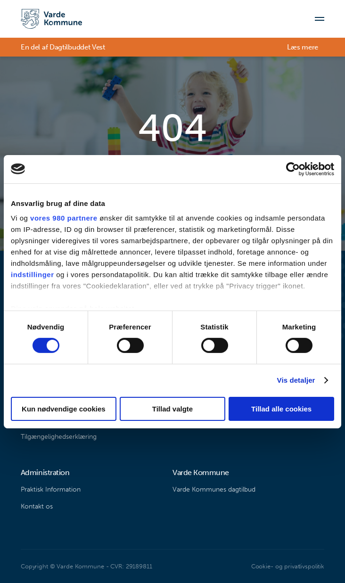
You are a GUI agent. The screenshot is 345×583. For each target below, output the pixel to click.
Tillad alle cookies (281, 409)
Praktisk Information (51, 489)
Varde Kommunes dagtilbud (213, 489)
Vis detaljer (296, 380)
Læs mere (302, 47)
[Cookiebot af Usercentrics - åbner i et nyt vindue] (293, 169)
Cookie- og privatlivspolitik (287, 566)
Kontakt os (37, 506)
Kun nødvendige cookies (64, 409)
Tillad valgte (172, 409)
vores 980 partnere (63, 218)
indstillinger (32, 275)
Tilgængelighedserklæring (59, 437)
